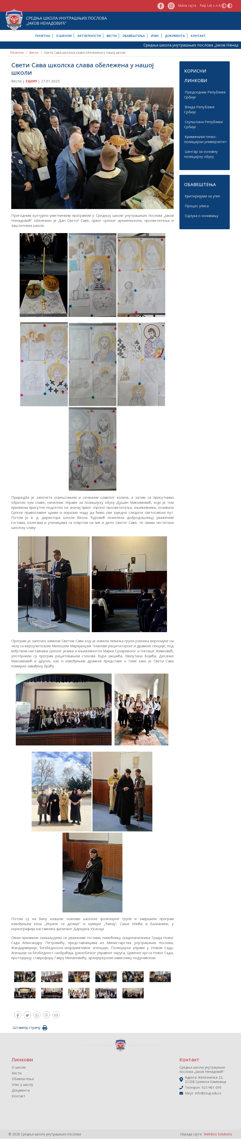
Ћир (203, 5)
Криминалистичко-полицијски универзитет (205, 139)
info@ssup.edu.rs (208, 1093)
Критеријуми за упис (202, 196)
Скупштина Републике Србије (203, 124)
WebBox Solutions (218, 1134)
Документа (175, 36)
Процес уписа (197, 205)
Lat (209, 5)
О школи (64, 36)
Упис (155, 36)
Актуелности (89, 36)
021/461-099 (211, 1087)
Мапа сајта (187, 5)
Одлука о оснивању (201, 215)
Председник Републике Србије (205, 94)
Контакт (198, 36)
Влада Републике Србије (199, 109)
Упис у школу (22, 1084)
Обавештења (133, 36)
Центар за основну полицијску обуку (201, 154)
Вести (112, 36)
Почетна (42, 36)
